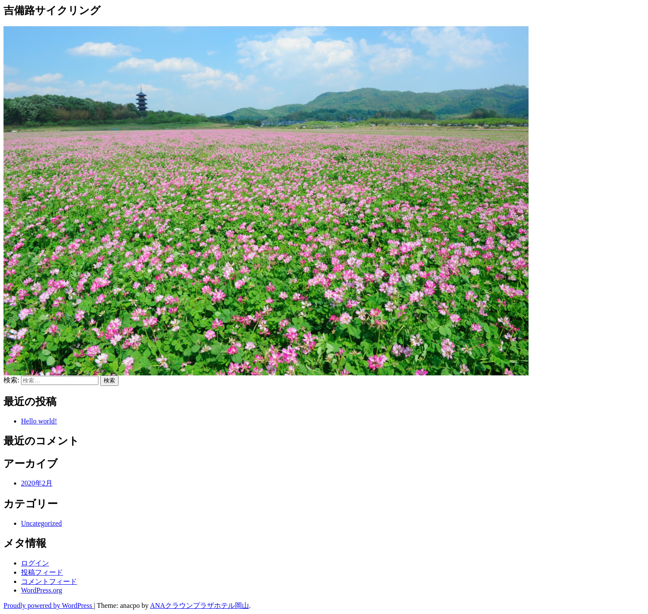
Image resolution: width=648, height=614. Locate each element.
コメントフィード (49, 581)
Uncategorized (41, 523)
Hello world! (39, 421)
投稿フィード (42, 572)
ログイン (35, 563)
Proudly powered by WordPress (49, 605)
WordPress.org (41, 590)
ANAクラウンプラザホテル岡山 (199, 605)
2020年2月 (37, 483)
